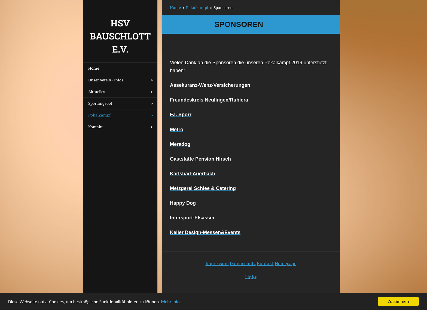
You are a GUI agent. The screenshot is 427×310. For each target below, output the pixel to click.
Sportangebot (100, 103)
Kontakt (95, 126)
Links (251, 277)
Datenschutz (243, 263)
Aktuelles (96, 91)
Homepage (285, 263)
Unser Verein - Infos (105, 79)
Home (93, 68)
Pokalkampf (99, 115)
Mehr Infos (171, 302)
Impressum (217, 263)
